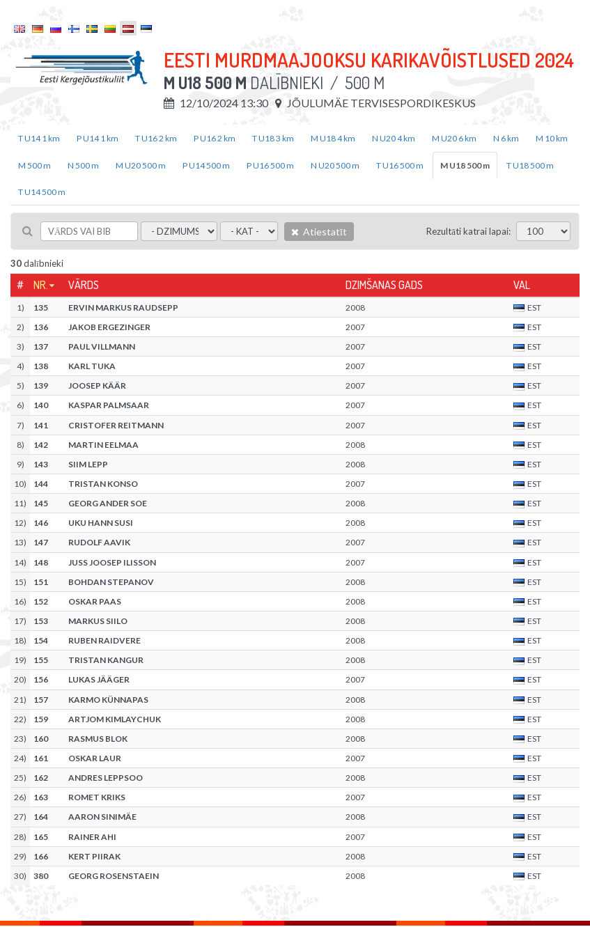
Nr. (40, 285)
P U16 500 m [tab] (270, 165)
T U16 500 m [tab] (400, 165)
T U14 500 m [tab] (41, 192)
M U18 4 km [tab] (333, 138)
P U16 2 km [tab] (214, 138)
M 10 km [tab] (552, 138)
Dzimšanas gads (384, 285)
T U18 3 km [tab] (273, 138)
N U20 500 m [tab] (335, 165)
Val (521, 285)
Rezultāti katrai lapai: (468, 231)
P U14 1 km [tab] (97, 138)
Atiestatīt (319, 231)
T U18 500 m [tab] (530, 165)
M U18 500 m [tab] (465, 165)
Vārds (83, 285)
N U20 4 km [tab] (393, 138)
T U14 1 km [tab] (39, 138)
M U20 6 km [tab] (454, 138)
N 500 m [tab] (83, 165)
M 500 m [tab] (34, 165)
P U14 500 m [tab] (206, 165)
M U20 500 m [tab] (141, 165)
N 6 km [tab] (506, 138)
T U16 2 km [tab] (156, 138)
